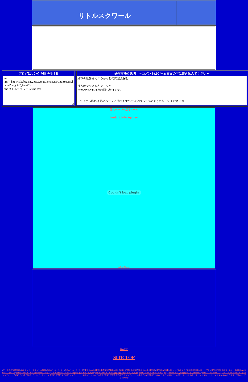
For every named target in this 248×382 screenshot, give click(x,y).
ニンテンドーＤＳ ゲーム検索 (33, 370)
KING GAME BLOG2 (109, 370)
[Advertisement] (124, 37)
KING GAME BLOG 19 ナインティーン (120, 375)
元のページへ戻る (124, 109)
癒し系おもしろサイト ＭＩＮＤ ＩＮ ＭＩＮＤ (200, 375)
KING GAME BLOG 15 (211, 373)
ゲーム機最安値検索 (11, 370)
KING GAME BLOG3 (127, 370)
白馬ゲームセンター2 (74, 370)
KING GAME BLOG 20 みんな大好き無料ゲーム (158, 375)
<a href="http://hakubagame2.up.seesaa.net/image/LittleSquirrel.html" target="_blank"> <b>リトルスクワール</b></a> (38, 90)
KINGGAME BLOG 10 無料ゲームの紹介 (33, 373)
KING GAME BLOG (92, 370)
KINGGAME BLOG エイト (222, 370)
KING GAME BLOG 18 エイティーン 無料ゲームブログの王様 (77, 375)
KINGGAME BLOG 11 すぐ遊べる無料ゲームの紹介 (72, 373)
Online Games (124, 267)
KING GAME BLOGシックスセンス (171, 370)
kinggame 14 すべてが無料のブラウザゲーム (182, 373)
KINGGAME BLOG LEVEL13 (151, 373)
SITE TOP (124, 357)
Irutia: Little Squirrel (124, 117)
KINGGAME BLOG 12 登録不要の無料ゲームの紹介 (116, 373)
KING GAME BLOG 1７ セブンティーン (32, 375)
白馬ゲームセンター (55, 370)
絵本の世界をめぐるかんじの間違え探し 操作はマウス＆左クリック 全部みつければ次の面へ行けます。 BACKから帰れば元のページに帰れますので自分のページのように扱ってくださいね (162, 90)
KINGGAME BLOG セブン (198, 370)
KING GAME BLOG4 (146, 370)
